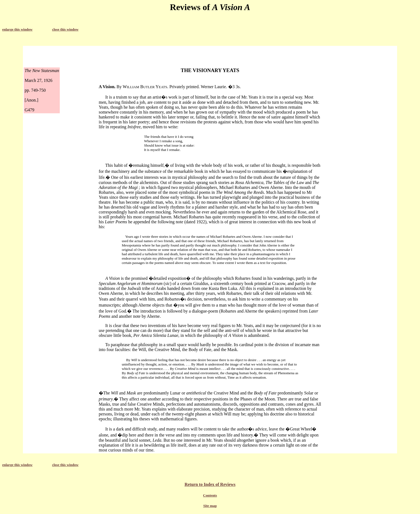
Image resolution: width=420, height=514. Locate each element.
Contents (210, 495)
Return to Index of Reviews (210, 484)
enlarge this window (17, 29)
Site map (210, 506)
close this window (65, 29)
